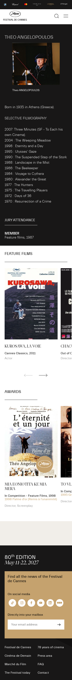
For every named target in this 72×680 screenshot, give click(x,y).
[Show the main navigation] (66, 16)
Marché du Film (15, 664)
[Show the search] (57, 16)
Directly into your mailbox (25, 614)
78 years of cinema (51, 647)
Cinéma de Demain (18, 655)
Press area (45, 655)
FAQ (41, 664)
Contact (43, 672)
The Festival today (17, 672)
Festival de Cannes (18, 647)
